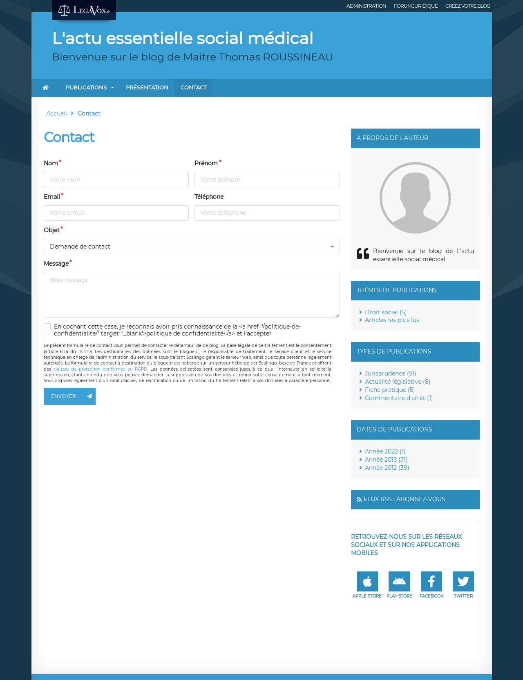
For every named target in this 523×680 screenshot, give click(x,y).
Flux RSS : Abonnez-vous (404, 499)
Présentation (147, 87)
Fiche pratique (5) (390, 389)
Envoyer (73, 396)
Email (52, 196)
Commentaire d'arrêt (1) (399, 398)
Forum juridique (416, 6)
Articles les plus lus (392, 320)
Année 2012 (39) (387, 467)
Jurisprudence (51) (390, 373)
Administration (366, 6)
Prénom (206, 163)
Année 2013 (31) (386, 459)
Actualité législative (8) (398, 381)
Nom (51, 163)
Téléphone (209, 196)
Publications (86, 87)
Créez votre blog (467, 6)
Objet (52, 230)
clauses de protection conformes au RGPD (100, 369)
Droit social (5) (386, 312)
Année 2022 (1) (385, 451)
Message (56, 263)
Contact (193, 87)
